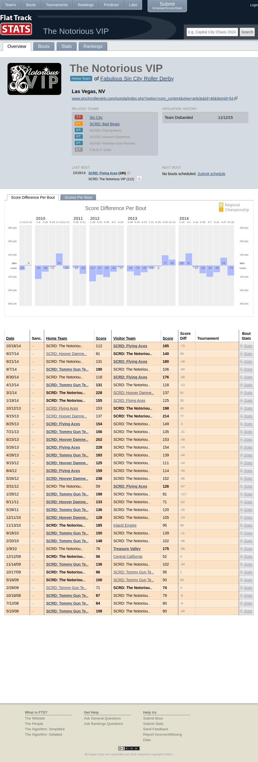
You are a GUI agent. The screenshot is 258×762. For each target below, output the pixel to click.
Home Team (56, 338)
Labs (133, 5)
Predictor (111, 5)
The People (34, 724)
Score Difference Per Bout (33, 197)
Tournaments (57, 5)
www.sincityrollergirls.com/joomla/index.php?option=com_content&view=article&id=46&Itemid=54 (155, 98)
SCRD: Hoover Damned (109, 137)
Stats (246, 345)
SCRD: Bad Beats (104, 124)
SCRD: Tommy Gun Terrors (112, 143)
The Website (35, 718)
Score (101, 338)
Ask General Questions (102, 718)
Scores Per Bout (78, 197)
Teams (10, 5)
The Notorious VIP (76, 31)
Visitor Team (124, 338)
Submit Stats (153, 724)
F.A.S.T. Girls (100, 150)
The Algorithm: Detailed (43, 734)
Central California (127, 556)
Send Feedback (155, 729)
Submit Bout (153, 718)
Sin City (95, 117)
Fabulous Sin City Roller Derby (137, 78)
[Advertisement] (129, 663)
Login (254, 5)
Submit (167, 5)
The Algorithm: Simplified (44, 729)
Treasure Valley (127, 549)
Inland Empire (125, 525)
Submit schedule (211, 174)
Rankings (86, 5)
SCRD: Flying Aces (105, 130)
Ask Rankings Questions (103, 724)
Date (10, 338)
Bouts (31, 5)
